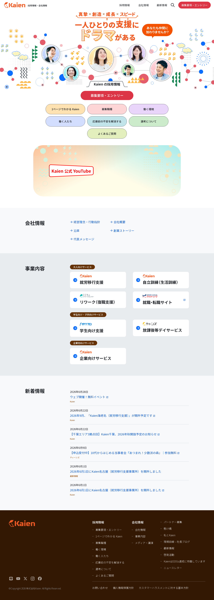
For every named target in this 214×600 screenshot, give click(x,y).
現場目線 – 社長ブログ (177, 542)
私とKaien (169, 535)
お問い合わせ (100, 588)
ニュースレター (173, 568)
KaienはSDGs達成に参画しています (184, 561)
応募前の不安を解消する (107, 121)
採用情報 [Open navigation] (124, 5)
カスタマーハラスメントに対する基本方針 (164, 588)
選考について (148, 121)
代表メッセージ (84, 239)
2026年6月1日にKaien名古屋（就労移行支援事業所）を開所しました (115, 471)
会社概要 (119, 222)
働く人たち (65, 121)
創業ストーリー (124, 230)
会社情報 (140, 530)
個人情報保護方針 (123, 588)
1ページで (65, 109)
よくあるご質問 (107, 134)
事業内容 (140, 536)
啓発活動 (169, 555)
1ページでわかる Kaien (109, 536)
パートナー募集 (173, 522)
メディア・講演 (144, 543)
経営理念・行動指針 (87, 222)
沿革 (76, 230)
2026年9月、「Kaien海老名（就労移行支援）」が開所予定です (111, 415)
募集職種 (107, 109)
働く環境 (148, 109)
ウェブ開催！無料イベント (87, 397)
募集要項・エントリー (194, 5)
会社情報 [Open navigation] (143, 5)
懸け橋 (168, 529)
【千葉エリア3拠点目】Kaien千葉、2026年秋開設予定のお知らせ (113, 434)
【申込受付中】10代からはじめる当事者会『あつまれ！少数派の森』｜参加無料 (123, 453)
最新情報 (162, 5)
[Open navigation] (173, 5)
